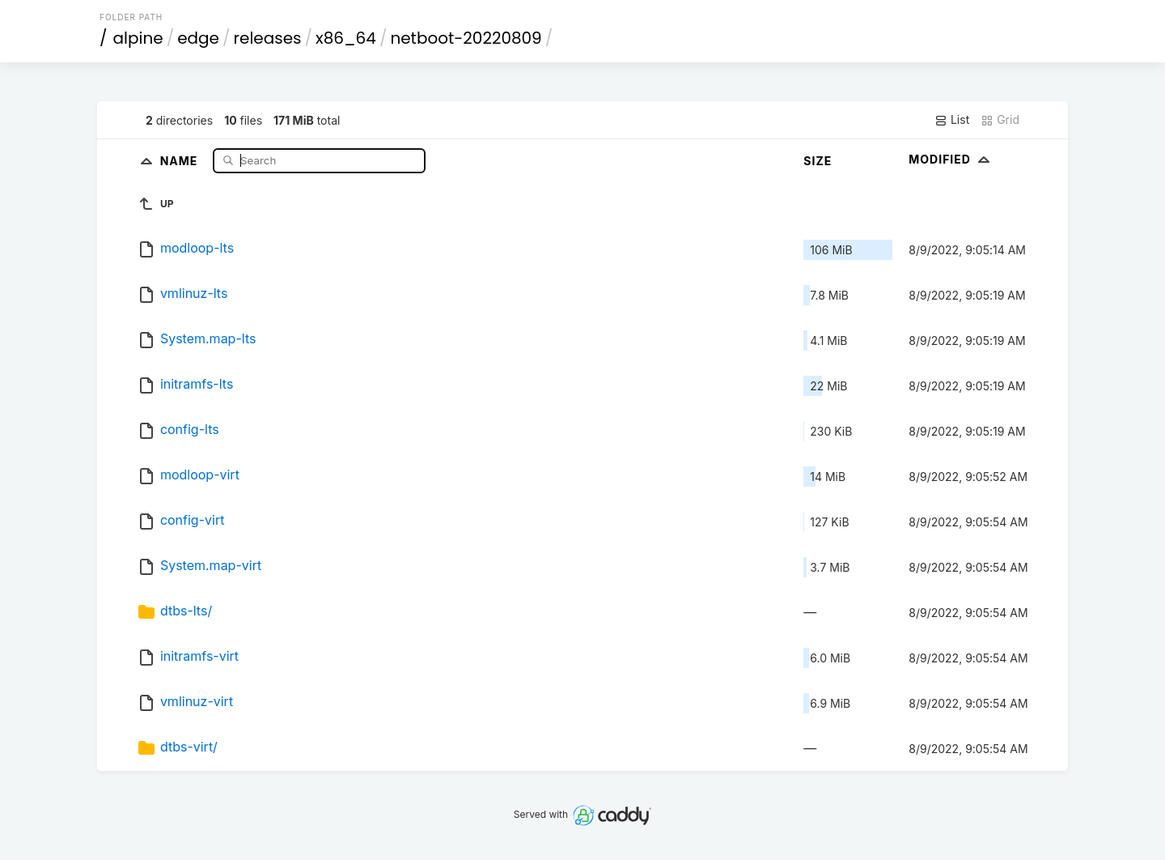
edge (198, 38)
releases (268, 38)
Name (180, 160)
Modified (951, 159)
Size (817, 161)
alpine (138, 38)
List (951, 120)
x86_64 (346, 38)
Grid (1000, 120)
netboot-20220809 (465, 38)
